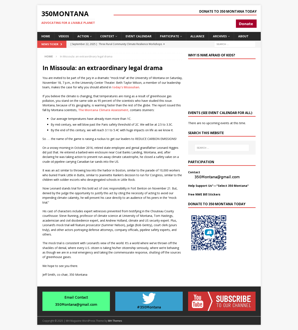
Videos (64, 36)
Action (83, 36)
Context (107, 36)
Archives (220, 36)
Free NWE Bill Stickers (204, 194)
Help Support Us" (200, 186)
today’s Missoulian (125, 87)
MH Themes (115, 321)
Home (45, 36)
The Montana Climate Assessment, (103, 110)
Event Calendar (138, 36)
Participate (169, 36)
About (243, 36)
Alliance (197, 36)
